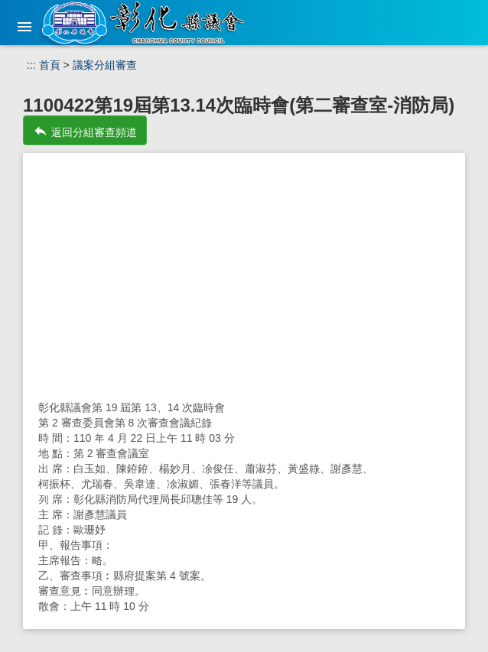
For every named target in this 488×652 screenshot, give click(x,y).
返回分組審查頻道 (85, 130)
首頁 (49, 65)
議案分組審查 (105, 65)
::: (31, 65)
